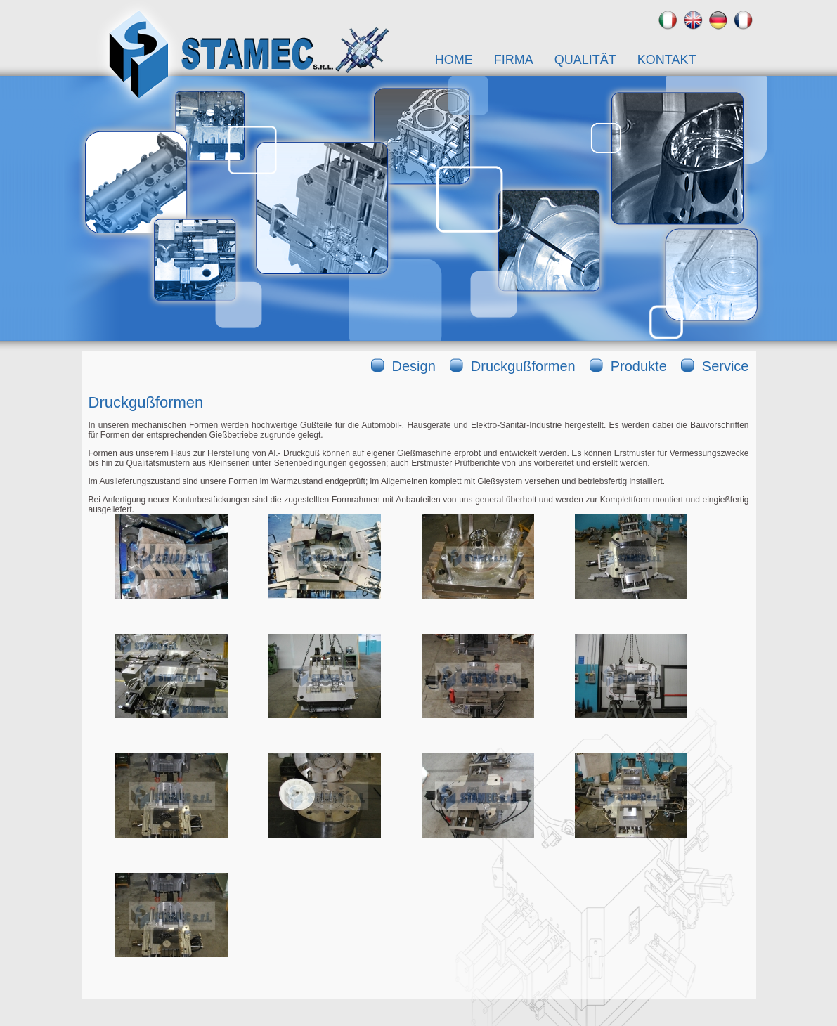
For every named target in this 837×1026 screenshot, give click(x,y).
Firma (513, 60)
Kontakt (666, 60)
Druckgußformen (523, 366)
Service (725, 366)
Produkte (639, 366)
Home (454, 60)
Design (414, 366)
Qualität (585, 60)
